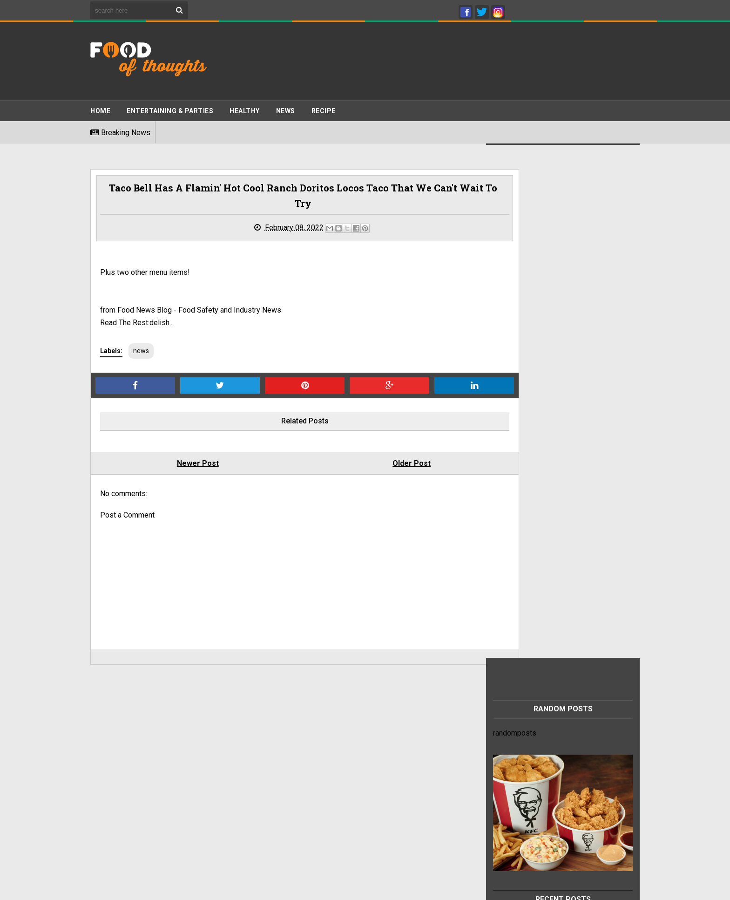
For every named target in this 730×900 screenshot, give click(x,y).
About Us (105, 790)
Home (100, 107)
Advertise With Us (119, 763)
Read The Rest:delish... (137, 324)
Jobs (98, 781)
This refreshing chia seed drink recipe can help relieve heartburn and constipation (573, 748)
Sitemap (103, 772)
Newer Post (184, 465)
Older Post (370, 465)
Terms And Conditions (126, 754)
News (285, 107)
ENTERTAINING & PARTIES (170, 107)
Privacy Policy (113, 746)
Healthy (245, 107)
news (141, 352)
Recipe (323, 107)
